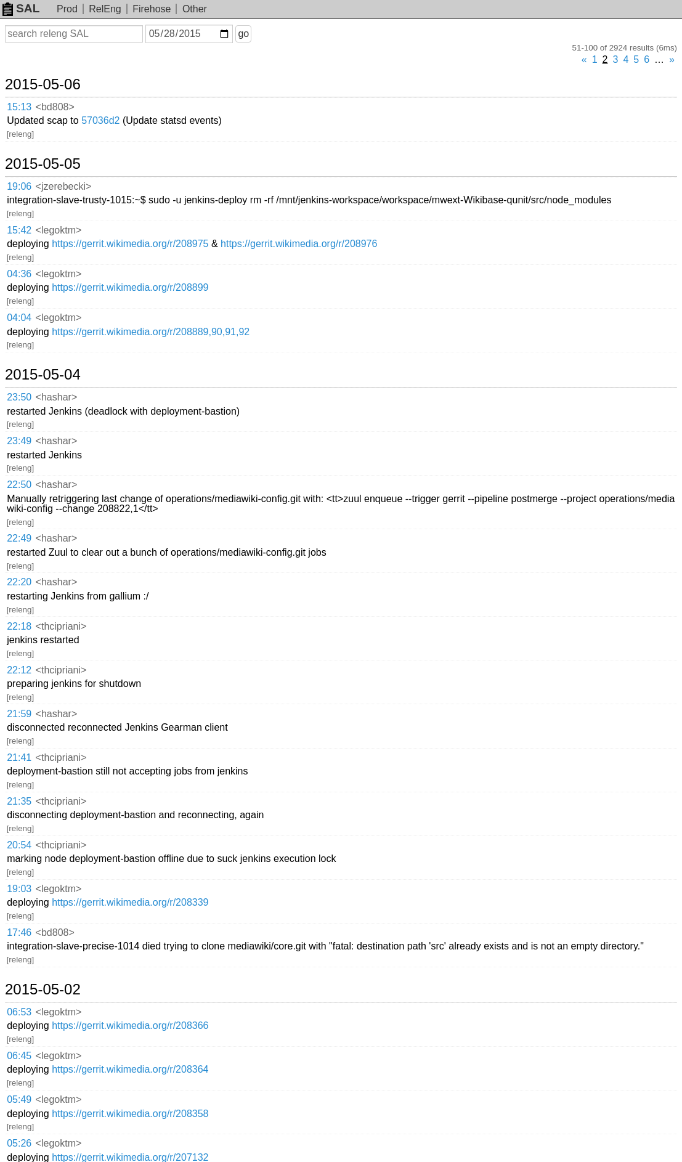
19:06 (19, 186)
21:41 (19, 757)
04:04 (19, 317)
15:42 (19, 230)
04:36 (19, 274)
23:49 (19, 441)
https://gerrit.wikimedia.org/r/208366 (130, 1025)
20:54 (19, 845)
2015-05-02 (43, 989)
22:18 (19, 626)
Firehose (151, 9)
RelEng (105, 9)
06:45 (19, 1055)
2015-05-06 (43, 84)
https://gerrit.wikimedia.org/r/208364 (130, 1069)
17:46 (19, 932)
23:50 (19, 397)
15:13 (19, 107)
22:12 (19, 670)
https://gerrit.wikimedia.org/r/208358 (130, 1113)
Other (194, 9)
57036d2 (100, 120)
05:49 (19, 1099)
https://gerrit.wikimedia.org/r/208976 (299, 243)
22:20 (19, 582)
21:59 (19, 714)
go (243, 33)
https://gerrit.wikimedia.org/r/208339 (130, 902)
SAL (20, 8)
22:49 (19, 538)
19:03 (19, 889)
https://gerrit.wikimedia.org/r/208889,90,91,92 (151, 332)
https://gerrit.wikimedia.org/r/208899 (130, 287)
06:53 (19, 1012)
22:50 (19, 484)
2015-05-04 (43, 375)
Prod (67, 9)
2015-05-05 (43, 164)
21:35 (19, 801)
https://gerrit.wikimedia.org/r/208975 (130, 243)
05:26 (19, 1143)
